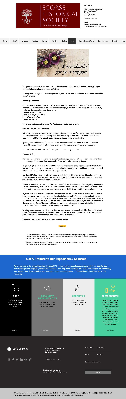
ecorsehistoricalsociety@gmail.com (95, 26)
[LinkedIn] (21, 359)
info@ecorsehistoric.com (51, 370)
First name (89, 347)
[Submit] (98, 372)
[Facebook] (13, 359)
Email (87, 354)
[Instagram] (9, 359)
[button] (62, 226)
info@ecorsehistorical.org (92, 24)
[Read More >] (79, 330)
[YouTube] (25, 359)
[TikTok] (30, 359)
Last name (100, 347)
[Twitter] (17, 359)
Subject (99, 354)
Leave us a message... (93, 362)
